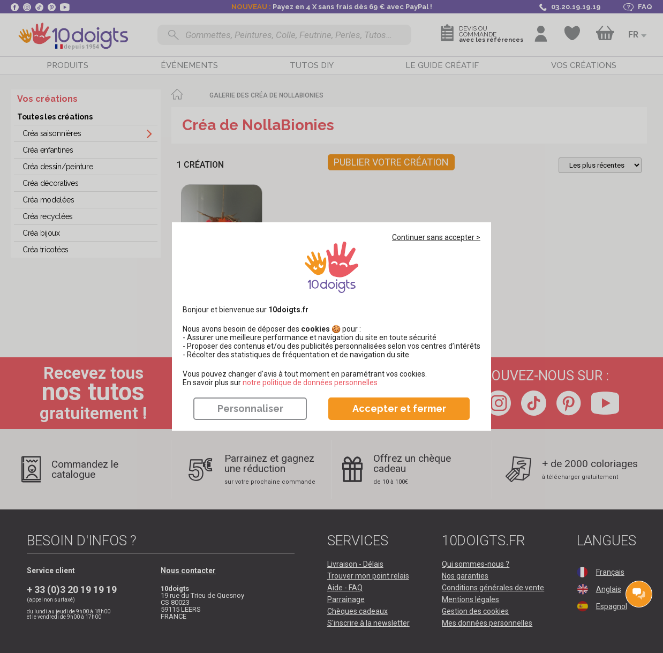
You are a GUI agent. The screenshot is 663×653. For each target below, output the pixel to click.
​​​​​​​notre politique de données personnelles (310, 382)
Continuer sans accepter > (436, 237)
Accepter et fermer (399, 408)
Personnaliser (250, 408)
